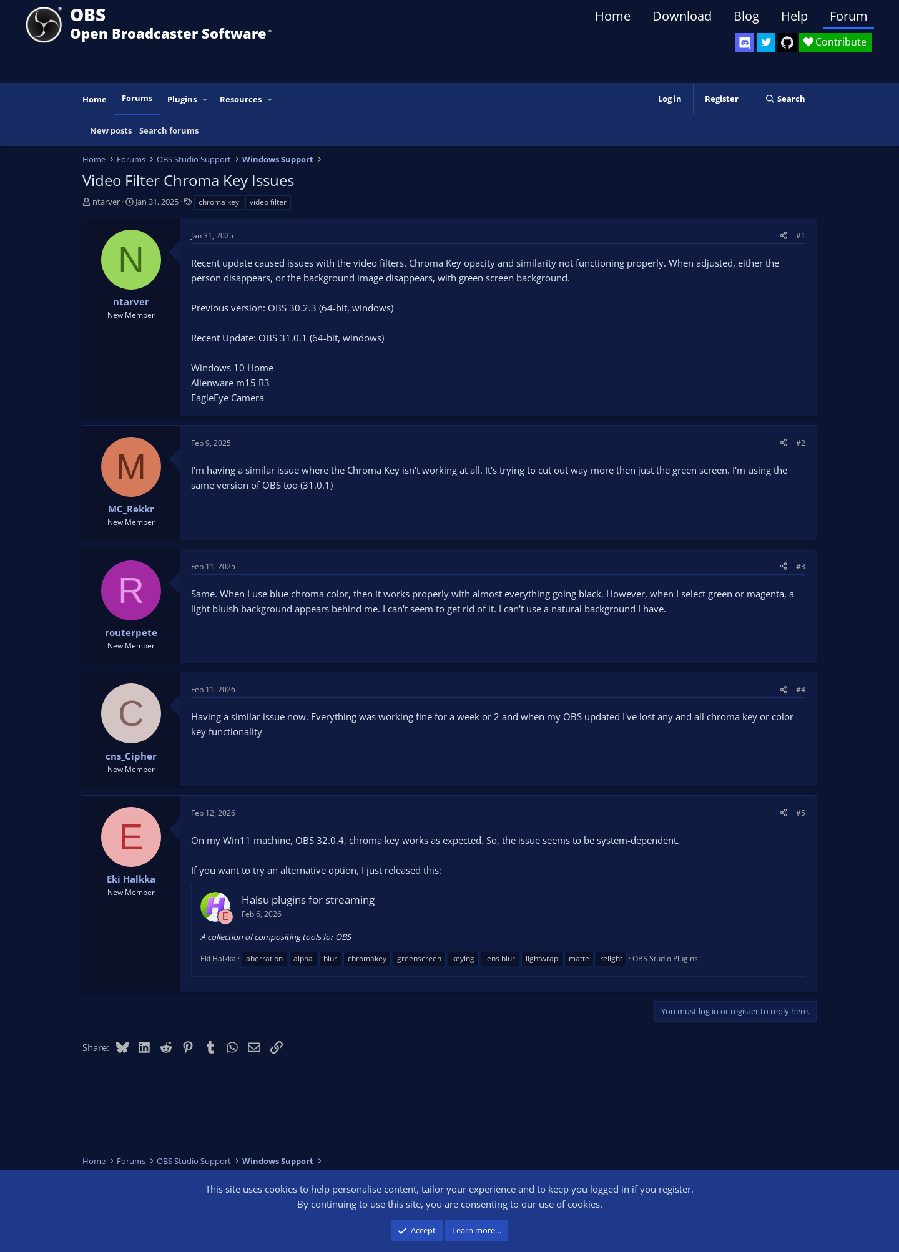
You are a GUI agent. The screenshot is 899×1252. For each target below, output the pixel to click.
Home (613, 15)
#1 (800, 235)
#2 (800, 443)
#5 (800, 813)
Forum (849, 15)
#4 (800, 689)
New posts (111, 130)
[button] (205, 99)
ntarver (106, 201)
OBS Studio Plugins (665, 958)
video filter (268, 202)
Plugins (182, 99)
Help (794, 15)
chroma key (219, 202)
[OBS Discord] (744, 42)
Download (682, 15)
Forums (137, 98)
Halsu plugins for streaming (308, 900)
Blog (746, 15)
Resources (241, 99)
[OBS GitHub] (787, 42)
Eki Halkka (218, 958)
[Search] (785, 99)
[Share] (783, 235)
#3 (800, 566)
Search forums (169, 130)
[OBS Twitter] (766, 42)
